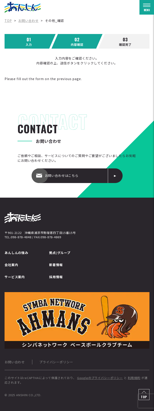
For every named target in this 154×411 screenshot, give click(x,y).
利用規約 (134, 378)
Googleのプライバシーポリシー (100, 378)
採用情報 (56, 277)
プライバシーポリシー (56, 362)
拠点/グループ (60, 252)
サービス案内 (15, 277)
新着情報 (56, 264)
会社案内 (11, 264)
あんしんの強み (16, 252)
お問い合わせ (15, 362)
